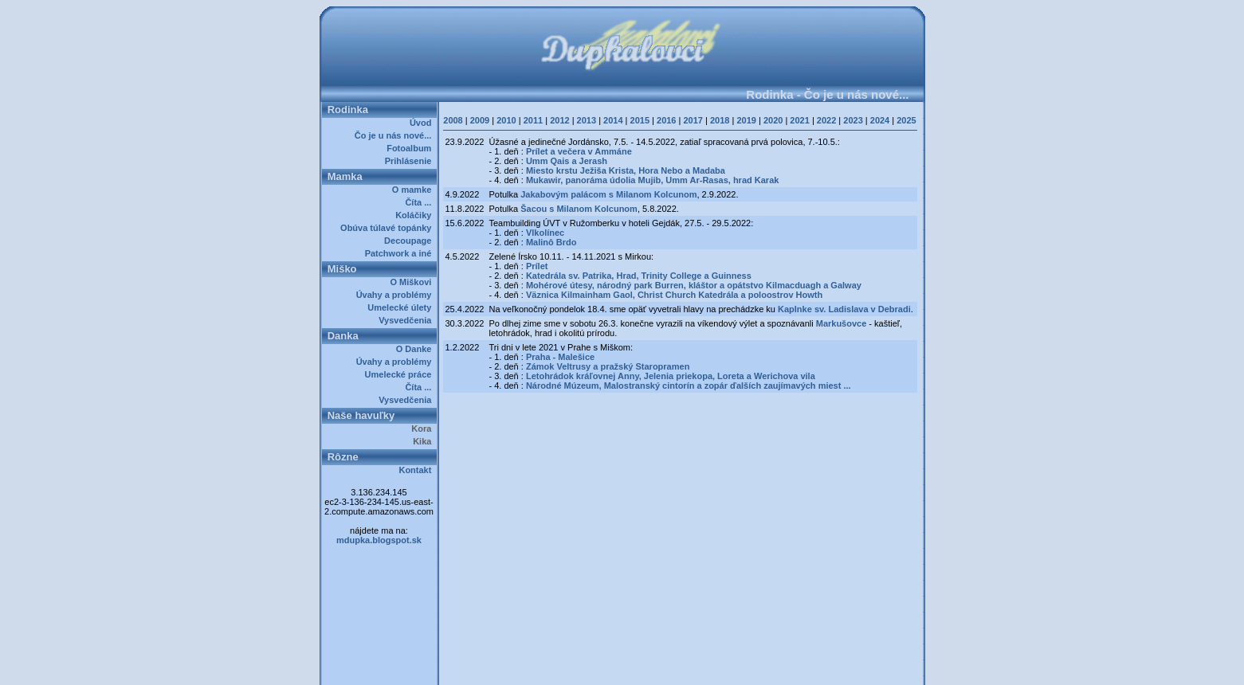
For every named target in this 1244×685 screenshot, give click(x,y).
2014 (612, 120)
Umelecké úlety (401, 307)
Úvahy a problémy (396, 294)
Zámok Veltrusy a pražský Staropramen (607, 366)
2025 (906, 120)
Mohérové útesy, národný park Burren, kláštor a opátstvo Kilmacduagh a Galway (693, 285)
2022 (826, 120)
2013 (586, 120)
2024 (879, 120)
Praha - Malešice (560, 357)
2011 (533, 120)
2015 (639, 120)
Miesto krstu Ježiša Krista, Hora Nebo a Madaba (625, 170)
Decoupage (410, 240)
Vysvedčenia (407, 320)
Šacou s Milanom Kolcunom (579, 208)
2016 (666, 120)
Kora (423, 428)
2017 (692, 120)
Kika (424, 441)
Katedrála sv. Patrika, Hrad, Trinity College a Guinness (639, 275)
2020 (773, 120)
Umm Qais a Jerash (566, 161)
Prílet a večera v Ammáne (579, 151)
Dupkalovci (649, 667)
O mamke (414, 189)
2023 (852, 120)
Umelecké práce (401, 374)
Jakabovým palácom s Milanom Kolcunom (608, 194)
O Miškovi (413, 282)
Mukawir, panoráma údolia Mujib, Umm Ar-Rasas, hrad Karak (652, 180)
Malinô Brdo (551, 242)
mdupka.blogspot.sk (379, 540)
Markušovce (841, 323)
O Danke (416, 349)
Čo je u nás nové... (396, 135)
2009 (479, 120)
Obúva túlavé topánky (388, 228)
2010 (506, 120)
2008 (452, 120)
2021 (799, 120)
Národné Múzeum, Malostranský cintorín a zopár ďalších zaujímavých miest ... (688, 385)
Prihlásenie (411, 161)
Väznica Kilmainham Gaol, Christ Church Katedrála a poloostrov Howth (674, 294)
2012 (559, 120)
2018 (719, 120)
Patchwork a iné (401, 253)
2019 (745, 120)
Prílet (537, 266)
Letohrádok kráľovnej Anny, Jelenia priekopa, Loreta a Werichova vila (670, 376)
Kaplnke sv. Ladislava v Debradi (844, 309)
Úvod (423, 122)
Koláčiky (415, 215)
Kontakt (417, 470)
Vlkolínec (545, 232)
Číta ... (420, 202)
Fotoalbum (411, 148)
